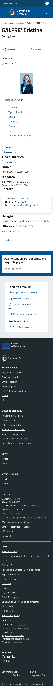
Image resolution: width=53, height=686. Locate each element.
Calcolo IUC (7, 565)
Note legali (7, 620)
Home (4, 22)
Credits (16, 675)
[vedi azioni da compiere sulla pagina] (36, 50)
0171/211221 (17, 509)
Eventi (5, 483)
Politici (29, 22)
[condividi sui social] (8, 50)
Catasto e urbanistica (11, 425)
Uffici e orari (7, 531)
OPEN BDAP (7, 606)
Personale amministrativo (14, 391)
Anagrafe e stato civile (12, 415)
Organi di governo (10, 386)
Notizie (5, 458)
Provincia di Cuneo (10, 579)
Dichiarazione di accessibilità (15, 624)
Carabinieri (6, 583)
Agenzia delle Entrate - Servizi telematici (21, 569)
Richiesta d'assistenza (12, 642)
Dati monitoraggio (10, 671)
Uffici (4, 400)
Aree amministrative (11, 372)
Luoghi (5, 479)
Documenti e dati (10, 377)
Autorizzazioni (8, 420)
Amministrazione (16, 22)
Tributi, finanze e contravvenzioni (17, 443)
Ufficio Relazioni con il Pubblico (16, 526)
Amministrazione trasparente (15, 628)
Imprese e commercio (12, 434)
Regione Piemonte (10, 3)
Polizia (5, 588)
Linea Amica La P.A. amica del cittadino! (20, 601)
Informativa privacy (11, 615)
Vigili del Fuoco (8, 592)
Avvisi (4, 463)
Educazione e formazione (13, 429)
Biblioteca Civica (9, 551)
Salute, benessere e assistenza (16, 438)
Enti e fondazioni (9, 381)
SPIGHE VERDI (9, 611)
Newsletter (7, 660)
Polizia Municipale (10, 597)
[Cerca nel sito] (44, 12)
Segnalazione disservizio (13, 635)
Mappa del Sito (38, 675)
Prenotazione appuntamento (15, 638)
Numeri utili (7, 536)
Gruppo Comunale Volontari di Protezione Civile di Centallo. (26, 558)
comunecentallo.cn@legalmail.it (23, 205)
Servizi (33, 671)
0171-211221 (24, 198)
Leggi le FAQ (7, 632)
